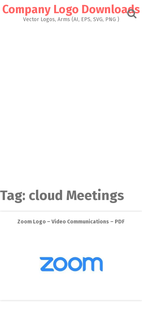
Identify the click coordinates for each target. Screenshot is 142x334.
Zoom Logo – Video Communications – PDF (71, 222)
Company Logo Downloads (71, 9)
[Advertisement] (71, 103)
